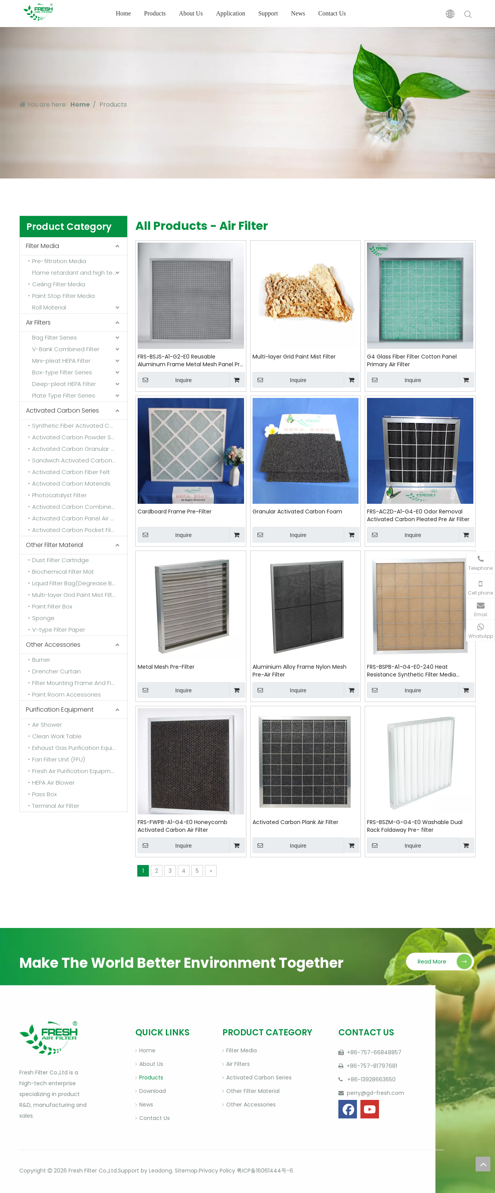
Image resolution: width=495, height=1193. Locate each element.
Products (155, 13)
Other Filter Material (54, 544)
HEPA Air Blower (53, 782)
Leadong (160, 1170)
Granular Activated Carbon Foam (297, 511)
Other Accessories (53, 644)
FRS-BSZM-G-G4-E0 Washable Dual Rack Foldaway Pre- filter (415, 826)
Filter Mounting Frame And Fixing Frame (79, 683)
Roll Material (49, 307)
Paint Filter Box (52, 606)
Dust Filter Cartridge (60, 560)
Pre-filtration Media (59, 261)
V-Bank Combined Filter (65, 349)
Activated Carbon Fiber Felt (71, 472)
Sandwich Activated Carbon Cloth (79, 460)
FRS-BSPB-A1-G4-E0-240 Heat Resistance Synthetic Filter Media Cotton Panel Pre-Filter (411, 670)
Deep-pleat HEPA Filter (64, 384)
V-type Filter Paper (58, 629)
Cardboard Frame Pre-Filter (175, 511)
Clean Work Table (57, 736)
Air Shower (47, 725)
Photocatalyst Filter (59, 495)
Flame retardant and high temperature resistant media (79, 273)
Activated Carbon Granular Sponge (79, 449)
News (298, 13)
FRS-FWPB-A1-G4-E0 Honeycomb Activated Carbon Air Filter (182, 826)
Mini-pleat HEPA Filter (61, 361)
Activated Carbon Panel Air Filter (77, 518)
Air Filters (38, 322)
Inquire (165, 379)
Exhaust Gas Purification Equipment (79, 748)
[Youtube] (369, 1109)
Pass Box (44, 794)
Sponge (43, 618)
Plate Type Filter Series (63, 395)
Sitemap (185, 1170)
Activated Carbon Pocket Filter (75, 530)
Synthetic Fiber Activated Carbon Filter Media (79, 425)
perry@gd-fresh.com (374, 1093)
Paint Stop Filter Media (63, 296)
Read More (432, 961)
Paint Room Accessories (66, 694)
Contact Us (332, 13)
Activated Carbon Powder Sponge (79, 437)
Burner (41, 660)
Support (268, 13)
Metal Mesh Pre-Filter (166, 667)
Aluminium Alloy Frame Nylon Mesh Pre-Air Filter (299, 670)
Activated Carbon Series (62, 410)
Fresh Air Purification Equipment (76, 771)
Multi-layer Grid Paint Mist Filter (294, 356)
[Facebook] (347, 1109)
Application (230, 13)
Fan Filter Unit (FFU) (58, 759)
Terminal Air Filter (55, 806)
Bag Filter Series (54, 337)
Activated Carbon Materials (71, 483)
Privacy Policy (217, 1170)
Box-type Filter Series (62, 372)
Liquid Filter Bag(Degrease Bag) (77, 583)
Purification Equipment (60, 709)
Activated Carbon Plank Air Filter (295, 822)
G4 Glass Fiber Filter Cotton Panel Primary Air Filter (412, 360)
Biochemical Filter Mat (63, 572)
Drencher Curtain (56, 671)
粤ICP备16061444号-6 (265, 1170)
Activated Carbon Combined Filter (79, 507)
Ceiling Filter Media (58, 284)
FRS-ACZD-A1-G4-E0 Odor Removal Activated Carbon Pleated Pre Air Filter (418, 515)
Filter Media (42, 245)
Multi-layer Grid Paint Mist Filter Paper (79, 595)
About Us (191, 13)
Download (152, 1091)
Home (123, 13)
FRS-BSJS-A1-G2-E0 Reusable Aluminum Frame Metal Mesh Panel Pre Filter (190, 360)
